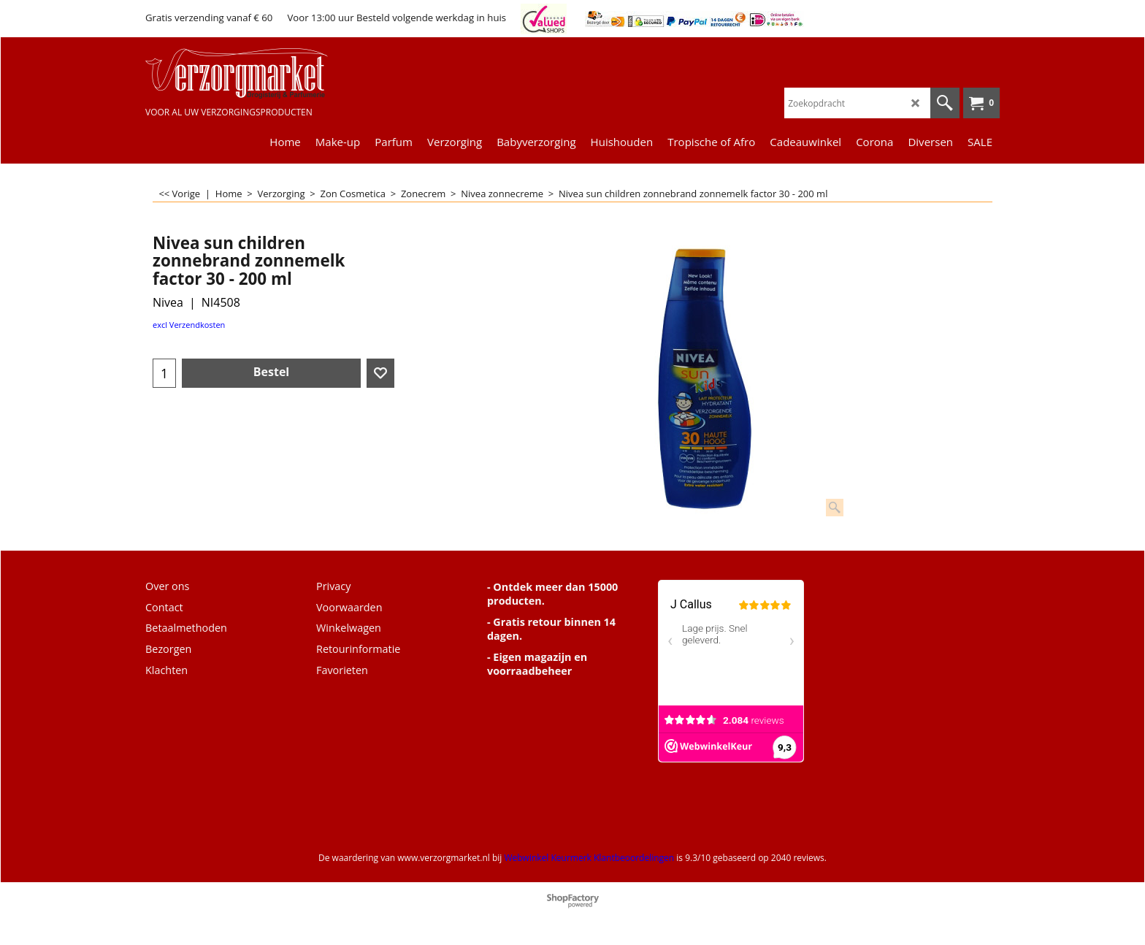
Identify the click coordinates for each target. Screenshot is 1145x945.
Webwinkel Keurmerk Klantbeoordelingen (589, 858)
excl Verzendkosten (189, 324)
